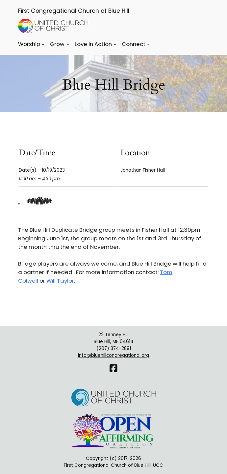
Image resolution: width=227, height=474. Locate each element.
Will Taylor (60, 281)
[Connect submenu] (148, 44)
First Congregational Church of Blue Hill (73, 11)
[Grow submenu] (67, 44)
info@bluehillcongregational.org (113, 355)
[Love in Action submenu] (114, 44)
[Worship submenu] (43, 44)
